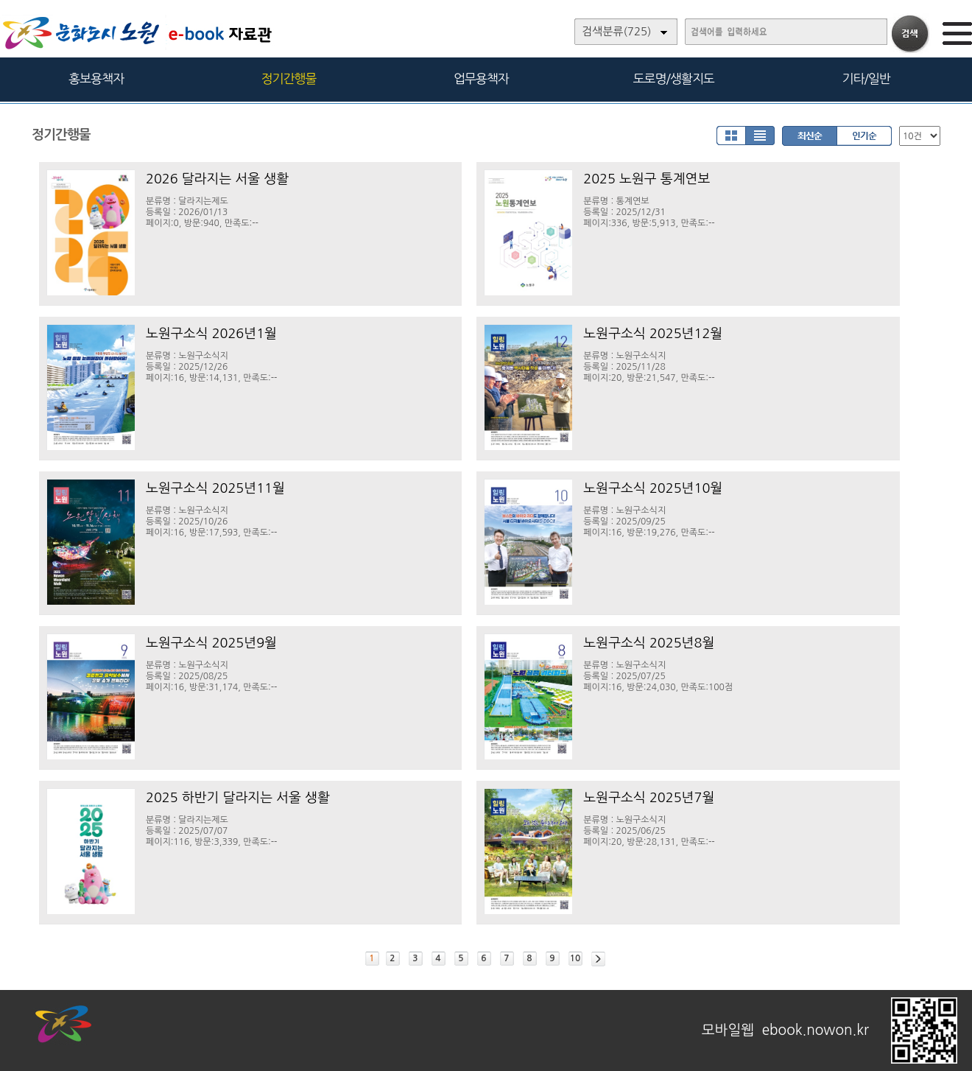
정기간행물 (289, 78)
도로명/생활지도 (673, 78)
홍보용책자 (96, 78)
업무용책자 (481, 78)
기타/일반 (866, 78)
